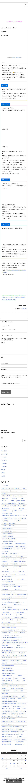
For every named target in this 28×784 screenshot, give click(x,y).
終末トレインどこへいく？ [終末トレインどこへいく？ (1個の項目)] (8, 708)
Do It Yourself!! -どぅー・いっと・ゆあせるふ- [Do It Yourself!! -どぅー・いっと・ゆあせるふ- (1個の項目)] (12, 495)
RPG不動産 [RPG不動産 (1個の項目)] (22, 503)
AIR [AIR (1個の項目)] (24, 488)
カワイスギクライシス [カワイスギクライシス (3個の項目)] (18, 571)
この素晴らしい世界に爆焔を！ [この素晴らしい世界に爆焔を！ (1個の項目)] (9, 523)
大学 (3, 472)
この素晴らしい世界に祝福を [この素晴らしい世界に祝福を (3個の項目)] (8, 525)
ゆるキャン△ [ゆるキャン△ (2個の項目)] (5, 561)
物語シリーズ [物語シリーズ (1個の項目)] (5, 693)
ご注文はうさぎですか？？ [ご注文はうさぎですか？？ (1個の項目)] (8, 533)
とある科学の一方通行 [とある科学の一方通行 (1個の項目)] (7, 543)
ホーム (3, 27)
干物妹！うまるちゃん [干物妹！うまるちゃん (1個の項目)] (7, 675)
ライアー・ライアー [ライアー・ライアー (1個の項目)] (6, 622)
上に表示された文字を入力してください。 (11, 383)
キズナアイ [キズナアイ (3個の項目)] (4, 574)
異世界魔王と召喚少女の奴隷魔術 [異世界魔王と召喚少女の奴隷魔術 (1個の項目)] (9, 701)
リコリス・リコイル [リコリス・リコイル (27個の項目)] (6, 632)
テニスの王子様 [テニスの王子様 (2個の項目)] (5, 612)
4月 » (21, 768)
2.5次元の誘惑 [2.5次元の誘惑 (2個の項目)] (5, 485)
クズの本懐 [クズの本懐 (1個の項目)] (22, 574)
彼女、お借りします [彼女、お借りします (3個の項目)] (6, 678)
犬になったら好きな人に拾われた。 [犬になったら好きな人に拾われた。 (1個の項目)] (10, 696)
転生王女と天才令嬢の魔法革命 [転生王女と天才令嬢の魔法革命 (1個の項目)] (9, 718)
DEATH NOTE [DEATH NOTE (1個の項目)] (5, 493)
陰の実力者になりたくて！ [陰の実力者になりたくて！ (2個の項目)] (8, 724)
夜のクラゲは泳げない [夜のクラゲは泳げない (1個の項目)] (17, 663)
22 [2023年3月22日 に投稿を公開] (10, 763)
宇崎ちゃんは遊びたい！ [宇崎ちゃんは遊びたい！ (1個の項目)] (7, 668)
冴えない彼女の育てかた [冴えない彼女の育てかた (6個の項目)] (7, 650)
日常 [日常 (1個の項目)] (24, 680)
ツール (24, 305)
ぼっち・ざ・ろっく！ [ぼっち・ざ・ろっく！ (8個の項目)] (7, 556)
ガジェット (4, 454)
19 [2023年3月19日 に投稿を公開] (25, 761)
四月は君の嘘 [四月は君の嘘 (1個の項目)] (5, 660)
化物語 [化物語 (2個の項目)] (3, 655)
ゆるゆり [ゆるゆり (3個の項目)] (22, 558)
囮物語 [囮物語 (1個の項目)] (24, 660)
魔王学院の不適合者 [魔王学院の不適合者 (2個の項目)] (6, 744)
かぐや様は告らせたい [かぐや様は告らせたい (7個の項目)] (7, 518)
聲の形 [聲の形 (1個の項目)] (24, 708)
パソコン (10, 27)
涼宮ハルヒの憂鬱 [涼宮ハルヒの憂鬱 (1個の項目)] (18, 691)
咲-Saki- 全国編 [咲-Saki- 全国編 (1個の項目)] (22, 655)
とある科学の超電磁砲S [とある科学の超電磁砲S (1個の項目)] (7, 546)
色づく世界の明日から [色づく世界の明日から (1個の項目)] (7, 711)
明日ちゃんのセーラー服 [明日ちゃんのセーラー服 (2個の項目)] (7, 683)
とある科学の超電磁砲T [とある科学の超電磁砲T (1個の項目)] (20, 546)
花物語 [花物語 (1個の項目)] (16, 711)
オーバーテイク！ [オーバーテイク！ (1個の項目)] (6, 569)
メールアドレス (4, 363)
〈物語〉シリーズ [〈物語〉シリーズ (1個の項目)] (18, 510)
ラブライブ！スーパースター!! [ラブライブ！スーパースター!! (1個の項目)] (9, 627)
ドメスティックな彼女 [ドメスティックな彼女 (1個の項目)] (19, 617)
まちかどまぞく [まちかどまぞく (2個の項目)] (5, 558)
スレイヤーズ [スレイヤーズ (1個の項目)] (18, 589)
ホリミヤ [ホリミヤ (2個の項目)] (21, 619)
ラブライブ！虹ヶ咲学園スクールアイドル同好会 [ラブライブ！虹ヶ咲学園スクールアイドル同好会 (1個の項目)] (13, 630)
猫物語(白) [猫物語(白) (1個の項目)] (4, 698)
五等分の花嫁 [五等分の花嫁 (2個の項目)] (5, 645)
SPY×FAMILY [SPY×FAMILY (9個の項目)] (13, 505)
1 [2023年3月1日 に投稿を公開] (10, 755)
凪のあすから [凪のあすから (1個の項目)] (22, 652)
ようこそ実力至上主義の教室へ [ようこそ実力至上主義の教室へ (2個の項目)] (18, 561)
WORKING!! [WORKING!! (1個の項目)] (4, 510)
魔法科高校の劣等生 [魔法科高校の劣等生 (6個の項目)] (6, 741)
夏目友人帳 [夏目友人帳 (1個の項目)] (4, 663)
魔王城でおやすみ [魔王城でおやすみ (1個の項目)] (20, 741)
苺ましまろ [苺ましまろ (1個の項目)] (23, 711)
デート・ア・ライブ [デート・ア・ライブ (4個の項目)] (6, 614)
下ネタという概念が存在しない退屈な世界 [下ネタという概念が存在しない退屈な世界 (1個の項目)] (12, 637)
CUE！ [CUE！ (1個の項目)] (23, 491)
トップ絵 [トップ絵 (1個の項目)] (20, 614)
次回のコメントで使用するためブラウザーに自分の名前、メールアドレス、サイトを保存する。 (14, 376)
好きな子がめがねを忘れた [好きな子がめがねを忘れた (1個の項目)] (8, 665)
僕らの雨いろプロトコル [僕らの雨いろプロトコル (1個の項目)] (7, 647)
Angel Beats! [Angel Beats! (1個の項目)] (5, 491)
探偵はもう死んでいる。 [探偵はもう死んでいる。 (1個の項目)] (7, 680)
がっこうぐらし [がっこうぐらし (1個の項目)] (5, 520)
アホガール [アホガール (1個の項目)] (23, 564)
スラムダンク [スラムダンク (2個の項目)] (5, 589)
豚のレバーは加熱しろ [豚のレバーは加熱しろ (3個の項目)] (7, 716)
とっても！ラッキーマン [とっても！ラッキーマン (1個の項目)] (20, 548)
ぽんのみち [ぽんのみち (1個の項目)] (20, 556)
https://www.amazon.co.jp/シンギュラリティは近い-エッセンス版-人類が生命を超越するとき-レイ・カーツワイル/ (13, 297)
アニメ (4, 450)
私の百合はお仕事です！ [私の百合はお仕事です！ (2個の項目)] (18, 706)
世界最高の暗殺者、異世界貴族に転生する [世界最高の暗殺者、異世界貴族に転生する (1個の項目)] (12, 640)
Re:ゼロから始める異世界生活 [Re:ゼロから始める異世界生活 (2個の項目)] (9, 503)
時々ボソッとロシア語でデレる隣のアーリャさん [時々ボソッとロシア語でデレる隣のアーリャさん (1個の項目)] (13, 685)
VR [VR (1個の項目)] (13, 508)
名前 (2, 357)
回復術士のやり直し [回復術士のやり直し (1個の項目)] (15, 660)
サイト (15, 27)
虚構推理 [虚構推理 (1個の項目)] (14, 713)
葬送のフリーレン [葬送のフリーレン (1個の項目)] (6, 713)
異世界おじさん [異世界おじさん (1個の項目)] (21, 698)
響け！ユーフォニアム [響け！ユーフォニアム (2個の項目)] (7, 736)
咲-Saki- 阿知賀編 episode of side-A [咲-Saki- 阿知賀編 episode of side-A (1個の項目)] (10, 658)
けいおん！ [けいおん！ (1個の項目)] (18, 520)
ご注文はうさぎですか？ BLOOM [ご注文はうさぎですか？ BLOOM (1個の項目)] (9, 531)
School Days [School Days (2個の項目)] (5, 505)
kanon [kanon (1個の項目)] (22, 498)
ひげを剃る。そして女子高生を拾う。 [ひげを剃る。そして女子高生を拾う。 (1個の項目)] (10, 553)
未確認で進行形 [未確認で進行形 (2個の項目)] (5, 691)
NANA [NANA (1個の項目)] (12, 500)
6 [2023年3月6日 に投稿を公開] (2, 758)
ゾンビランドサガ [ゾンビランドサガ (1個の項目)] (6, 599)
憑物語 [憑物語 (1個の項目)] (23, 678)
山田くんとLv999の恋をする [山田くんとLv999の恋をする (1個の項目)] (8, 673)
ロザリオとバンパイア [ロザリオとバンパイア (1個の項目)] (19, 632)
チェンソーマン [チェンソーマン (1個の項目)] (17, 604)
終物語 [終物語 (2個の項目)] (18, 708)
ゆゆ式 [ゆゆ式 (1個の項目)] (14, 558)
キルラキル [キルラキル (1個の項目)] (13, 574)
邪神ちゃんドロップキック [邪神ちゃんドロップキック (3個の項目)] (8, 721)
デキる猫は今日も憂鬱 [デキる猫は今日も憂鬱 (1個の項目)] (18, 612)
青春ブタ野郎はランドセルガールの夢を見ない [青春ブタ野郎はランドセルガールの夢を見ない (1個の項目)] (13, 734)
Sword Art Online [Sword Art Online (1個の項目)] (22, 505)
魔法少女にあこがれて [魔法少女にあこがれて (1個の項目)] (7, 739)
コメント (3, 342)
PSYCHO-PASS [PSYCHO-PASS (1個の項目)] (21, 500)
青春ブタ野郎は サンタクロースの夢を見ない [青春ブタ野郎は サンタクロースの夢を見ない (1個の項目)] (12, 729)
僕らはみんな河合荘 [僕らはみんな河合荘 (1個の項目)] (20, 647)
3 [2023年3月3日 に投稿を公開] (17, 755)
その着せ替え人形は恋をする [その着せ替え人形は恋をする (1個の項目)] (8, 541)
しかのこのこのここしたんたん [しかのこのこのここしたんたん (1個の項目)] (9, 538)
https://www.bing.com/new (16, 57)
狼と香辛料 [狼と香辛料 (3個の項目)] (23, 696)
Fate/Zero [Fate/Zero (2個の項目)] (14, 498)
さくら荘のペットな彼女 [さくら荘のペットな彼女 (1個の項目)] (7, 536)
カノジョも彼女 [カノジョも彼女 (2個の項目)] (5, 571)
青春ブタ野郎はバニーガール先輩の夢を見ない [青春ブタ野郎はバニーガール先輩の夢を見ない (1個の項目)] (13, 731)
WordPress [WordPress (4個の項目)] (21, 508)
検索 (2, 438)
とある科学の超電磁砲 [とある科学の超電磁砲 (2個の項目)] (20, 543)
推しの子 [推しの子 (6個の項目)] (18, 680)
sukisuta (24, 308)
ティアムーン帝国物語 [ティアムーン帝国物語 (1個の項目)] (7, 607)
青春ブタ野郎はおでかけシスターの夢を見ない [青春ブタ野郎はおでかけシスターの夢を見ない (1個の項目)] (13, 726)
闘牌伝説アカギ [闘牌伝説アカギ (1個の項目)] (21, 721)
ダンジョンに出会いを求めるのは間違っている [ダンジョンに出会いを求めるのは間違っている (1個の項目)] (13, 602)
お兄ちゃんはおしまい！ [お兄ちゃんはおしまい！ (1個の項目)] (7, 513)
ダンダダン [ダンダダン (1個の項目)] (4, 604)
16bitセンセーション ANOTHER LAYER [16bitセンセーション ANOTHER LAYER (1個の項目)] (11, 488)
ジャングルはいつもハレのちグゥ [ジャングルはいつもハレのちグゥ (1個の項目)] (9, 584)
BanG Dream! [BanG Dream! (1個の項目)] (14, 491)
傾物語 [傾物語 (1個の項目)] (18, 645)
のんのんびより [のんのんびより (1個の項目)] (5, 551)
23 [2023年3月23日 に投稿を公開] (14, 763)
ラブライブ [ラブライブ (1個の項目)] (19, 622)
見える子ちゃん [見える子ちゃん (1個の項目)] (22, 713)
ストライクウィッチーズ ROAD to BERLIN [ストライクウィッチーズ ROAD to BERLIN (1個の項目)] (12, 586)
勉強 (3, 469)
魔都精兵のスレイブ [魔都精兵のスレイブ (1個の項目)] (19, 744)
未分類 (3, 476)
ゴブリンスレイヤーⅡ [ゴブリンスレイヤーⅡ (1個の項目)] (7, 579)
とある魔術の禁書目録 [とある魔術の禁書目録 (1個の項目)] (7, 548)
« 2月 (7, 768)
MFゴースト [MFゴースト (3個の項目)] (4, 500)
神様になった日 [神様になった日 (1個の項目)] (5, 706)
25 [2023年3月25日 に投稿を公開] (21, 763)
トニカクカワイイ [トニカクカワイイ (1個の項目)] (6, 617)
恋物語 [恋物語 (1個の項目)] (16, 678)
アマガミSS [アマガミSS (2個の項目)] (4, 566)
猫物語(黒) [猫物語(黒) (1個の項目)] (12, 698)
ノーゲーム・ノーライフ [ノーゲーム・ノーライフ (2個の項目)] (7, 619)
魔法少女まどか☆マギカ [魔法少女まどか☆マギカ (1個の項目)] (20, 739)
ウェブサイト (4, 369)
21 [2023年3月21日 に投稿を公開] (6, 763)
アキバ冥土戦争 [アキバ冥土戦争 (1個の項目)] (14, 564)
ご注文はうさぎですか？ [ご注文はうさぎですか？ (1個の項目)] (7, 528)
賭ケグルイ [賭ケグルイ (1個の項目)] (20, 716)
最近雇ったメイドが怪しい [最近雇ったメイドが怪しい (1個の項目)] (17, 688)
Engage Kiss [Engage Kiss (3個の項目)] (5, 498)
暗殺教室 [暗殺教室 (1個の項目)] (4, 688)
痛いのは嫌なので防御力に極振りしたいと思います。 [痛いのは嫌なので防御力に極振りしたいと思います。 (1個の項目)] (14, 703)
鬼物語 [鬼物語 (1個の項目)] (20, 736)
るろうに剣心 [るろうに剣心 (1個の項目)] (5, 564)
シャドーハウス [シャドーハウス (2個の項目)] (20, 579)
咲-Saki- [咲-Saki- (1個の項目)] (15, 655)
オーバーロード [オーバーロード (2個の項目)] (19, 569)
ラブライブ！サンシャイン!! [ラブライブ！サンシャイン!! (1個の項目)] (8, 625)
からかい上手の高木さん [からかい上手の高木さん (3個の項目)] (20, 518)
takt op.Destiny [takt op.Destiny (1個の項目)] (5, 508)
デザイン (3, 457)
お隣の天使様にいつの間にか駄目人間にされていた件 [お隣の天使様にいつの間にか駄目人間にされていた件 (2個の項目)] (14, 515)
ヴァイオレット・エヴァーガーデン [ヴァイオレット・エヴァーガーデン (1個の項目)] (10, 635)
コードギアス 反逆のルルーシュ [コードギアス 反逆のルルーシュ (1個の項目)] (9, 576)
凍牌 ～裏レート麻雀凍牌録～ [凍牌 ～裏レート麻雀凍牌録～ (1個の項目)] (9, 652)
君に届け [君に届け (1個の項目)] (9, 655)
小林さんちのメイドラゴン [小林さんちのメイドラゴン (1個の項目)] (8, 670)
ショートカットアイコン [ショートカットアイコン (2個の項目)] (7, 581)
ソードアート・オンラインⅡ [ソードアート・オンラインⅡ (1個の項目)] (8, 591)
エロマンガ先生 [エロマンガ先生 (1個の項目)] (17, 566)
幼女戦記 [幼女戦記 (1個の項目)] (20, 675)
